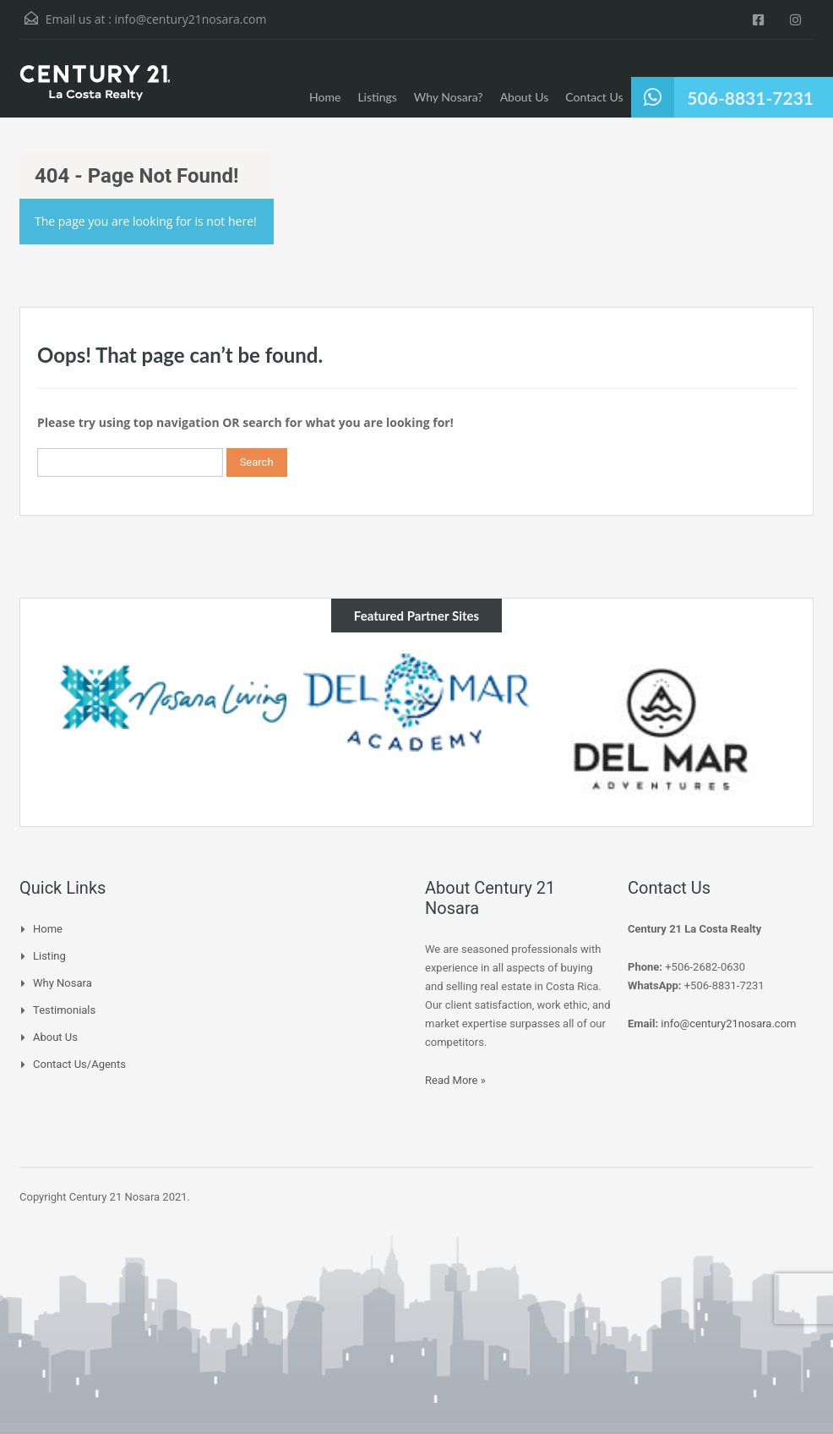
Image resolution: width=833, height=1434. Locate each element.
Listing (49, 956)
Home (324, 97)
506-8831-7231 (750, 97)
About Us (524, 97)
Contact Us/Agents (79, 1064)
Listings (376, 97)
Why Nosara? (448, 97)
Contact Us (594, 97)
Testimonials (64, 1010)
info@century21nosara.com (190, 19)
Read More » (455, 1080)
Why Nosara (62, 983)
